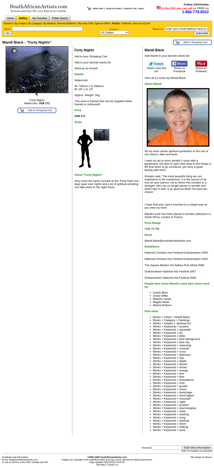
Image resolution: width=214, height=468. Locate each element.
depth (182, 361)
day (181, 357)
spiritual (184, 420)
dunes (183, 367)
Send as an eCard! (86, 68)
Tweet (156, 68)
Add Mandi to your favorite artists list (167, 55)
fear (181, 373)
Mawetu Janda (162, 298)
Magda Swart (161, 302)
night (182, 401)
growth (183, 386)
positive (184, 404)
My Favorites (40, 18)
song (182, 417)
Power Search (60, 18)
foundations (186, 379)
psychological (187, 408)
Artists (116, 23)
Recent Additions (66, 23)
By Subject (21, 23)
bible (182, 335)
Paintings (184, 320)
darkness (185, 354)
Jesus (183, 389)
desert (183, 364)
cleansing (185, 345)
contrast (184, 348)
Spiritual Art (183, 323)
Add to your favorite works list (92, 62)
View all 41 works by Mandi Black (165, 77)
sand (182, 411)
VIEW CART (98, 9)
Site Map (100, 464)
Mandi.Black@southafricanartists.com (168, 240)
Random (8, 23)
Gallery (23, 18)
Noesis (208, 457)
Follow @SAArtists (196, 4)
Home (10, 18)
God (182, 383)
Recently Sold (85, 23)
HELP (141, 9)
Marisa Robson (162, 305)
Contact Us (112, 464)
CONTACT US (130, 9)
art (181, 332)
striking (183, 426)
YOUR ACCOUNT (114, 9)
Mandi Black (182, 317)
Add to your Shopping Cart (90, 56)
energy (183, 370)
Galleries (126, 23)
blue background (189, 339)
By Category (35, 23)
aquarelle (185, 329)
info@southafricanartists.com (23, 459)
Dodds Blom (160, 292)
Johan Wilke (160, 295)
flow (181, 376)
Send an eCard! (141, 23)
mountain (185, 398)
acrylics (184, 326)
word (182, 430)
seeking (184, 414)
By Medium (49, 23)
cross (182, 351)
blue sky (184, 342)
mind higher (186, 395)
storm (182, 423)
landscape (185, 392)
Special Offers (102, 23)
